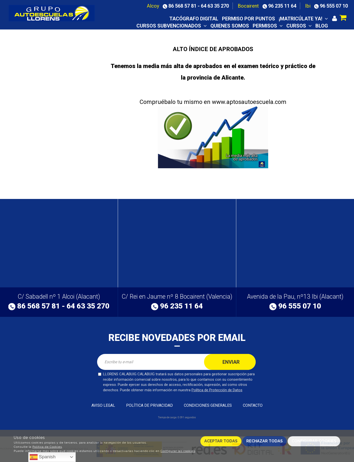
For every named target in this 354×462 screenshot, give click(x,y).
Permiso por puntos (248, 19)
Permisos (268, 26)
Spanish (43, 457)
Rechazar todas (264, 441)
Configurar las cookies (178, 451)
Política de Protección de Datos (217, 390)
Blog (321, 26)
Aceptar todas (220, 441)
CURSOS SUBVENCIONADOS (171, 26)
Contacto (314, 33)
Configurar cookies (314, 441)
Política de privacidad (149, 405)
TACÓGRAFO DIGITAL (193, 19)
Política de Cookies (47, 446)
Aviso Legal (103, 405)
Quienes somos (229, 26)
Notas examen (278, 33)
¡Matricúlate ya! (303, 19)
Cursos (299, 26)
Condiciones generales (208, 405)
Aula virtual (240, 33)
